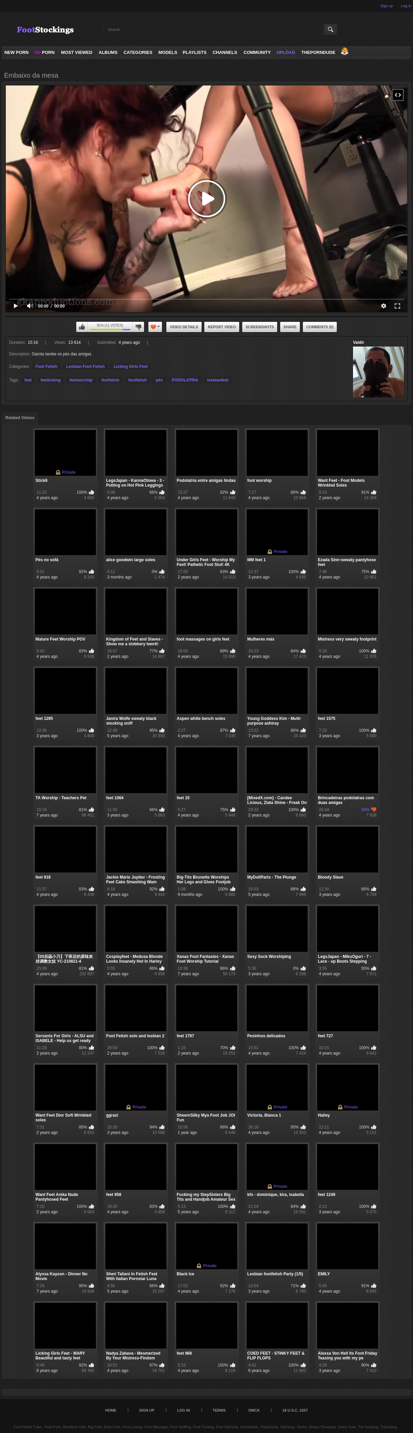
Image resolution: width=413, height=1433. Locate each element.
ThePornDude (318, 52)
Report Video (222, 327)
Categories (138, 52)
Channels (225, 52)
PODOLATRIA (185, 380)
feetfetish (110, 380)
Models (168, 52)
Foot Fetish (47, 366)
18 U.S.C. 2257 (295, 1410)
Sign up (386, 6)
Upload (285, 52)
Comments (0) (320, 327)
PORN (44, 52)
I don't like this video (138, 327)
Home (110, 1410)
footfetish (137, 380)
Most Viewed (76, 52)
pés (159, 380)
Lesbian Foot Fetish (85, 366)
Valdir (358, 342)
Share (290, 327)
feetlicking (51, 380)
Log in (406, 6)
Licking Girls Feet (130, 366)
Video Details (184, 327)
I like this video (82, 327)
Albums (108, 52)
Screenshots (260, 327)
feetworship (80, 380)
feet (28, 380)
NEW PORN (16, 52)
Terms (219, 1410)
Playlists (194, 52)
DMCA (254, 1410)
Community (257, 52)
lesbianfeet (218, 380)
